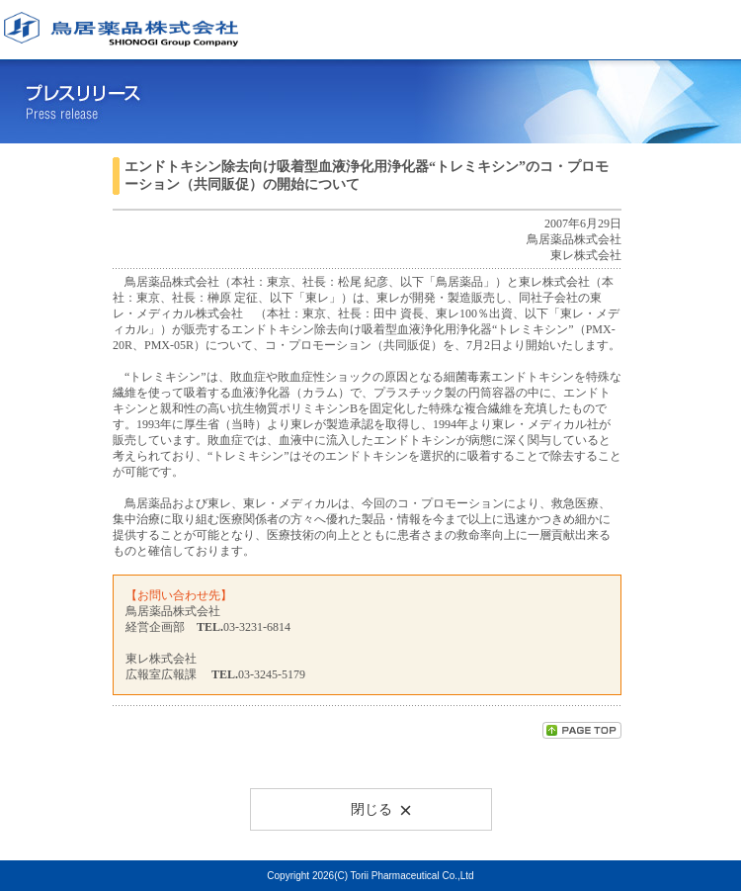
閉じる (381, 809)
